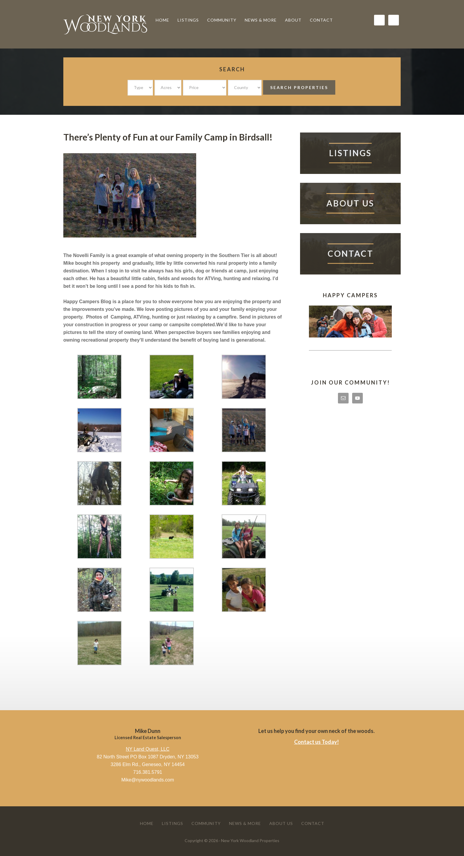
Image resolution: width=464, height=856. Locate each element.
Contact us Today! (316, 742)
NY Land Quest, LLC (147, 749)
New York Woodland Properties (107, 24)
